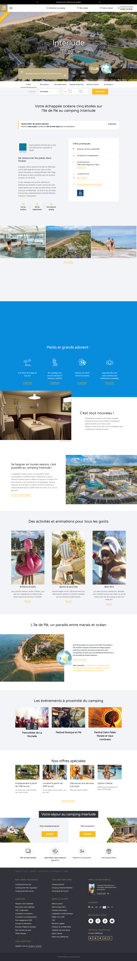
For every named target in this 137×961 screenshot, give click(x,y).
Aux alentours (108, 85)
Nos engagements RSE (23, 920)
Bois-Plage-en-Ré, (90, 665)
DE (108, 907)
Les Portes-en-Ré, (78, 668)
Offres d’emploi (20, 933)
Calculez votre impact (59, 910)
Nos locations (44, 85)
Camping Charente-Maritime (62, 888)
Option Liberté (57, 933)
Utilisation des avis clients (61, 930)
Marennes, (93, 671)
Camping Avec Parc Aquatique (26, 888)
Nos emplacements (60, 85)
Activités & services (92, 85)
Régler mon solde (58, 917)
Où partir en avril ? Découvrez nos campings (68, 2)
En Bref (28, 85)
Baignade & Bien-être (76, 85)
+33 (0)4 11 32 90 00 (35, 946)
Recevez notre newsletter (24, 904)
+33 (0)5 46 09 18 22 (83, 174)
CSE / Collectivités (21, 910)
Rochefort (100, 671)
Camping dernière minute (24, 891)
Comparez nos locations (24, 914)
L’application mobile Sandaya (62, 914)
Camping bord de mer (23, 884)
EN (96, 907)
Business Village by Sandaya (25, 927)
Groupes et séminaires (23, 923)
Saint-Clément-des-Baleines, (93, 668)
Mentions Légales (58, 923)
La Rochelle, (86, 671)
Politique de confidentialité (61, 927)
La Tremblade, (77, 671)
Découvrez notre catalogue (25, 907)
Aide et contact (57, 904)
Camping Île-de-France (60, 891)
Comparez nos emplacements (26, 917)
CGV (53, 920)
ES (100, 907)
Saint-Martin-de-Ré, (103, 665)
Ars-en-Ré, (106, 668)
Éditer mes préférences (60, 937)
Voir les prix (100, 92)
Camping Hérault (58, 884)
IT (112, 907)
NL (93, 907)
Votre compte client (59, 907)
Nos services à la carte (23, 930)
